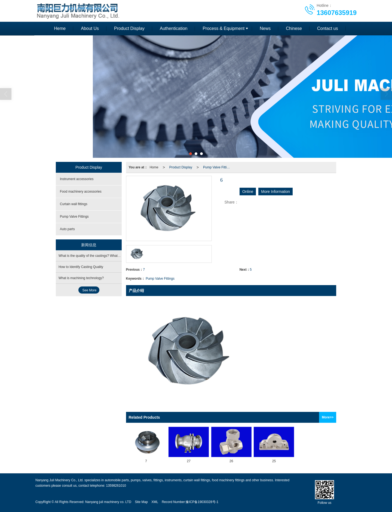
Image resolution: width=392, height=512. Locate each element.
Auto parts (67, 229)
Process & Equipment (223, 28)
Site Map (141, 502)
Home (154, 167)
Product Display (129, 28)
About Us (90, 28)
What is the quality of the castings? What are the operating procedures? (110, 256)
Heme (60, 28)
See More (89, 290)
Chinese (294, 28)
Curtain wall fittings (73, 204)
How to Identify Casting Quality (81, 267)
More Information (275, 191)
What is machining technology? (81, 278)
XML (154, 502)
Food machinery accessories (81, 191)
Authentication (173, 28)
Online (247, 191)
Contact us (327, 28)
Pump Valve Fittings (217, 167)
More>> (327, 417)
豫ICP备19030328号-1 (202, 502)
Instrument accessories (76, 179)
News (265, 28)
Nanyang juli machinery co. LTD (108, 502)
